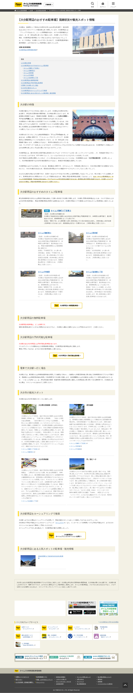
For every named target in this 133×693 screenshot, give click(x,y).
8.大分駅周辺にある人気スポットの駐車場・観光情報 (38, 93)
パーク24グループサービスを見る (109, 622)
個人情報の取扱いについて (104, 677)
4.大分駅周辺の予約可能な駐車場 (32, 83)
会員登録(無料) (60, 683)
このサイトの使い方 (61, 679)
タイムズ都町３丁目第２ (31, 68)
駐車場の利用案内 (60, 677)
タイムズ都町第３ (29, 70)
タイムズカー (59, 522)
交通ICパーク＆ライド (22, 677)
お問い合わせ (80, 679)
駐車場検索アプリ (41, 677)
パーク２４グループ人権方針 (105, 683)
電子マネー (19, 679)
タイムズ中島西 (28, 75)
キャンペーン (40, 682)
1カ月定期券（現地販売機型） (25, 682)
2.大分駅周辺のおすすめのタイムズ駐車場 (34, 65)
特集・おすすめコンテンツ (44, 679)
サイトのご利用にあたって (84, 677)
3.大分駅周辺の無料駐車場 (29, 80)
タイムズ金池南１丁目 (30, 77)
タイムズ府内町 (28, 73)
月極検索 (48, 4)
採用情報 (100, 681)
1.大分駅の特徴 (26, 63)
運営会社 (100, 679)
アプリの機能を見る (85, 606)
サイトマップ (80, 681)
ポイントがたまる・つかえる (63, 681)
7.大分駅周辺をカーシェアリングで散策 (34, 90)
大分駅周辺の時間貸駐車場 (27, 50)
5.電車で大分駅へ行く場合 (29, 85)
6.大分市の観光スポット (29, 88)
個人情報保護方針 (81, 683)
